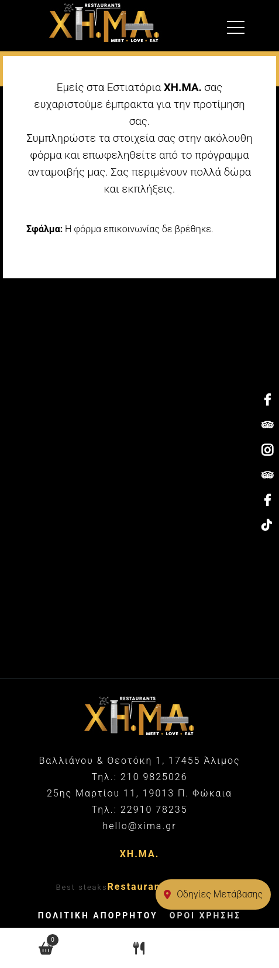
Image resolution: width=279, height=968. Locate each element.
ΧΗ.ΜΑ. (140, 853)
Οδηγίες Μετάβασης (213, 894)
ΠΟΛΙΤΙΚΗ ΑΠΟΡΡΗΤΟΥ (98, 915)
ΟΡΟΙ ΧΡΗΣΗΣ (205, 915)
